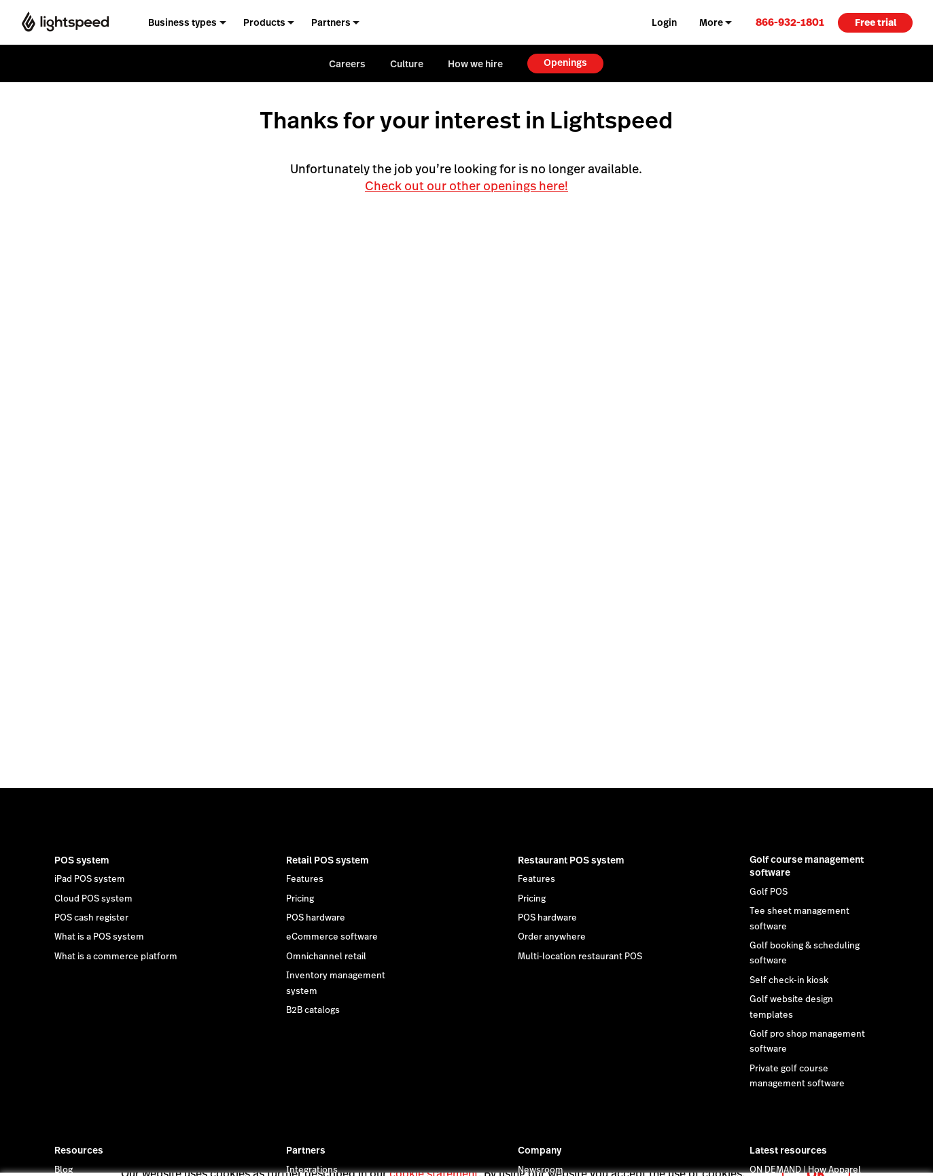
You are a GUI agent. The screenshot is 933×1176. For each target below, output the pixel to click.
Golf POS (769, 892)
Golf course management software (807, 866)
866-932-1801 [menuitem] (790, 22)
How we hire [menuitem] (475, 64)
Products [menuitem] (264, 22)
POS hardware (315, 918)
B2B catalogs (313, 1010)
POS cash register (91, 918)
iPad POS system (89, 879)
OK (816, 1158)
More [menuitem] (711, 22)
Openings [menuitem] (565, 62)
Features (304, 879)
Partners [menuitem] (331, 22)
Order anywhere (552, 937)
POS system (81, 860)
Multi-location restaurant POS (580, 956)
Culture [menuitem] (406, 64)
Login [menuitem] (664, 22)
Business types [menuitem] (182, 22)
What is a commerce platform (115, 956)
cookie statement (433, 1158)
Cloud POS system (93, 899)
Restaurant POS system (571, 860)
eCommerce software (332, 937)
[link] (790, 22)
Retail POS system (327, 860)
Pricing (300, 899)
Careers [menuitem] (347, 64)
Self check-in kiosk (789, 980)
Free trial (875, 22)
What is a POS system (99, 937)
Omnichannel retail (326, 956)
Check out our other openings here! (466, 185)
